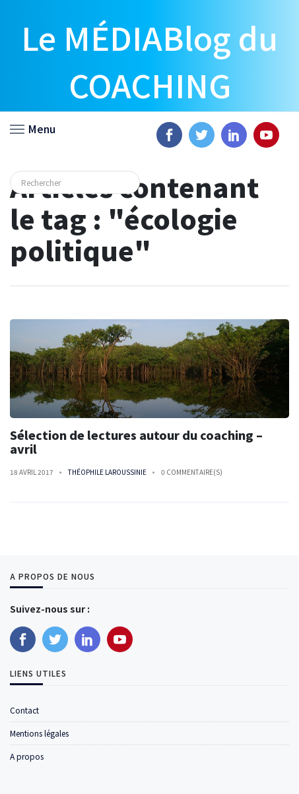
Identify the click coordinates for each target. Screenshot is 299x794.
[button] (32, 127)
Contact (24, 710)
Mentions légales (39, 733)
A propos (27, 756)
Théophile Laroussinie (107, 472)
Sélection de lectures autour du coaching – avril (136, 442)
